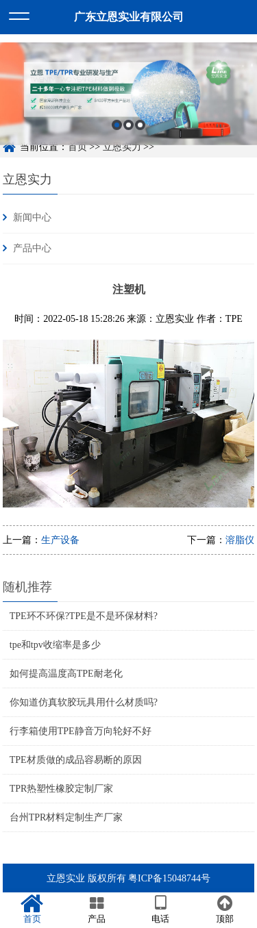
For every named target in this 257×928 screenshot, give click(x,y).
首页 (32, 909)
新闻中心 (32, 217)
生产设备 (60, 540)
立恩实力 (27, 179)
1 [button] (116, 129)
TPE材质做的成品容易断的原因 (76, 760)
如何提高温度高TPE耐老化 (66, 673)
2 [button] (128, 129)
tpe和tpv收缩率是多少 (55, 645)
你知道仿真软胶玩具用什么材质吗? (84, 702)
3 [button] (140, 129)
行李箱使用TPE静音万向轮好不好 (80, 731)
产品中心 (32, 248)
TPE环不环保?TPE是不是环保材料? (84, 616)
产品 (96, 909)
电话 (161, 909)
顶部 (225, 909)
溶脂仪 (239, 540)
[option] (128, 98)
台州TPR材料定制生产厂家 (66, 817)
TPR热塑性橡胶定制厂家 (62, 788)
